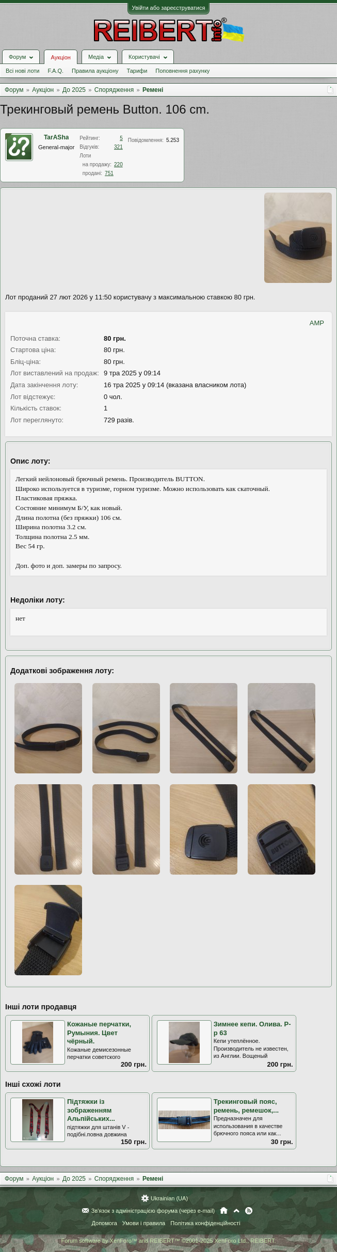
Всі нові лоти (22, 71)
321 (118, 147)
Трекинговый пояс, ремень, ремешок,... (246, 1106)
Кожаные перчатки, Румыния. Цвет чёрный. (99, 1032)
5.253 (172, 140)
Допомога (104, 1223)
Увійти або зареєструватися (168, 8)
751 (109, 173)
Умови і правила (143, 1223)
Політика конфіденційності (205, 1223)
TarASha (56, 137)
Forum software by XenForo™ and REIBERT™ (168, 1241)
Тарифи (137, 71)
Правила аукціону (95, 71)
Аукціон (60, 57)
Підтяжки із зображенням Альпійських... (91, 1110)
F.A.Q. (55, 71)
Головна (224, 1210)
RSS (248, 1210)
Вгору (236, 1210)
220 (118, 164)
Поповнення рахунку (182, 71)
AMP (317, 323)
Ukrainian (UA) (169, 1198)
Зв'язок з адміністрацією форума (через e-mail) (153, 1211)
